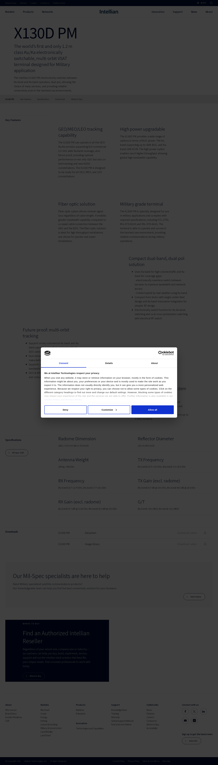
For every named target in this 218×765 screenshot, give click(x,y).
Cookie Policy (52, 399)
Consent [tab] (63, 363)
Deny (65, 409)
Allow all (152, 409)
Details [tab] (109, 363)
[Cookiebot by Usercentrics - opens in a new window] (160, 353)
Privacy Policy (74, 399)
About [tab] (154, 363)
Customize (109, 409)
